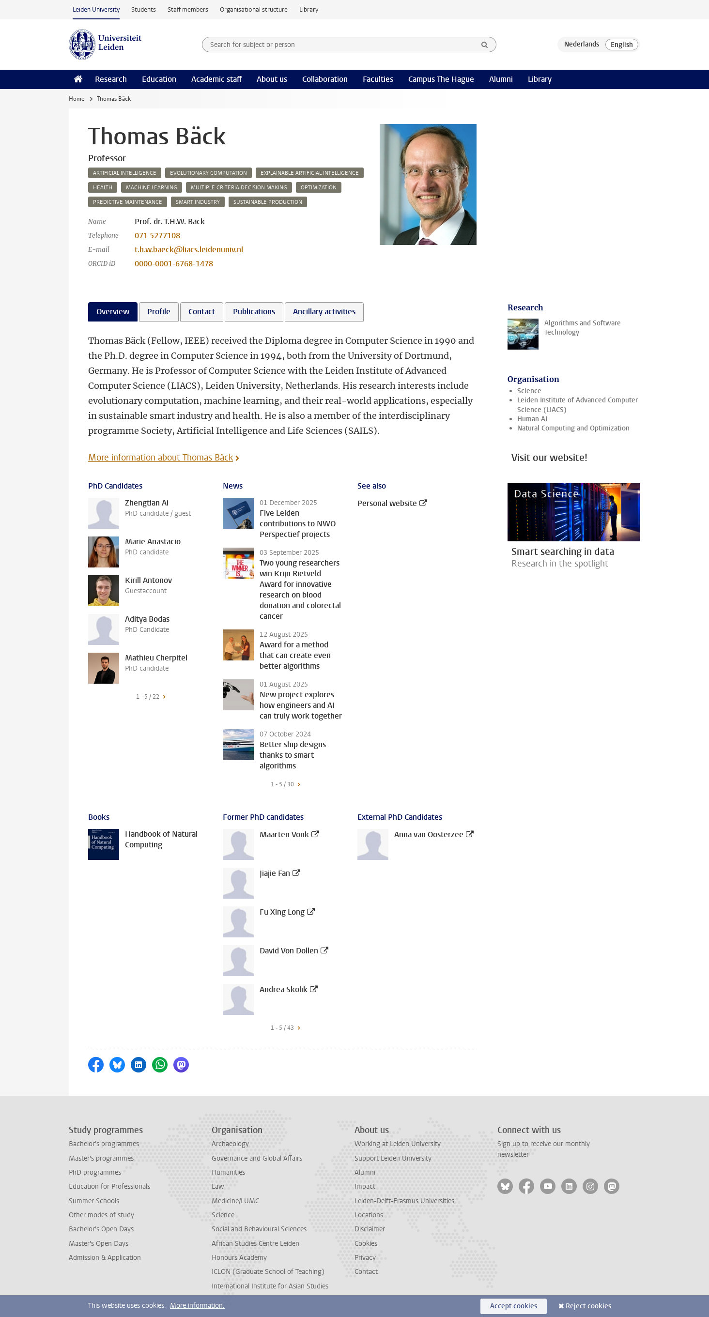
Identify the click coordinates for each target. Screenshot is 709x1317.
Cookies (365, 1243)
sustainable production (267, 202)
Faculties (378, 79)
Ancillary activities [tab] (324, 311)
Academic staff (216, 79)
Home (76, 99)
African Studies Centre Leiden (255, 1243)
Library (308, 9)
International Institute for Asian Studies (270, 1286)
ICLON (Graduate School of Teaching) (268, 1271)
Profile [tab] (158, 311)
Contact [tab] (201, 311)
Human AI (532, 419)
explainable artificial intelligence (310, 173)
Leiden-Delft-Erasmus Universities (404, 1201)
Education (159, 79)
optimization (319, 187)
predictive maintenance (127, 202)
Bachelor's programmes (104, 1144)
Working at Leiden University (397, 1144)
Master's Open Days (98, 1243)
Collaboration (325, 79)
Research (111, 79)
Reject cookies (588, 1306)
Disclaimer (369, 1229)
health (102, 187)
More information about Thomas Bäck (160, 457)
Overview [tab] (112, 311)
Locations (368, 1215)
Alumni (501, 79)
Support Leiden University (393, 1158)
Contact (366, 1271)
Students (143, 9)
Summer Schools (94, 1201)
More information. (197, 1305)
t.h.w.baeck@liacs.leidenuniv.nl (189, 250)
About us (272, 79)
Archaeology (230, 1144)
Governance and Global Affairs (257, 1158)
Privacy (365, 1257)
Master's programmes (101, 1158)
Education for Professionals (109, 1186)
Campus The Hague (441, 79)
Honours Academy (239, 1257)
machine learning (151, 187)
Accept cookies (513, 1306)
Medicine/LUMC (235, 1201)
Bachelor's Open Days (101, 1229)
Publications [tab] (254, 311)
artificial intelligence (124, 173)
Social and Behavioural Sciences (259, 1229)
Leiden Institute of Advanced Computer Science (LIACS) (577, 405)
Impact (364, 1186)
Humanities (228, 1172)
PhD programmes (95, 1172)
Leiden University (96, 9)
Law (218, 1186)
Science (529, 391)
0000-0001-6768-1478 (174, 264)
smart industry (198, 202)
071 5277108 (157, 235)
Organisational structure (254, 9)
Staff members (188, 9)
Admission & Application (105, 1257)
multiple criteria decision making (239, 187)
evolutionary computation (208, 173)
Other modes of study (101, 1215)
